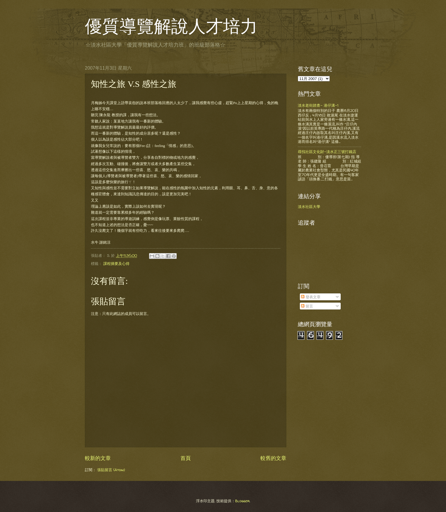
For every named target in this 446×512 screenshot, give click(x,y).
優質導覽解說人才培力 (171, 26)
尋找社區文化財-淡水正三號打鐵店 (327, 151)
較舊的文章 (273, 458)
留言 (307, 306)
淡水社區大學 (309, 206)
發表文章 (311, 296)
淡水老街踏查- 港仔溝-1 (318, 105)
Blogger (242, 500)
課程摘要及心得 (116, 263)
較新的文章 (98, 458)
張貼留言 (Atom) (111, 469)
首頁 (185, 458)
